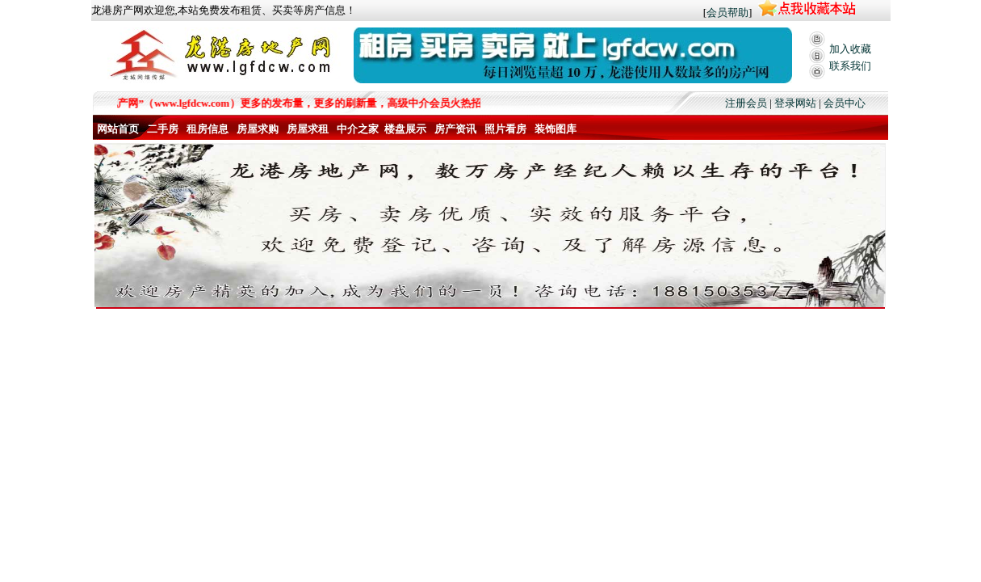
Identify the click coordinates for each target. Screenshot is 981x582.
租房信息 (207, 129)
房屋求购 (258, 129)
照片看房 (505, 129)
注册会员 (746, 103)
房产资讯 (455, 129)
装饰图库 (555, 129)
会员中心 (845, 103)
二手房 (162, 129)
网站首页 (118, 129)
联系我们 (850, 66)
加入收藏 (850, 49)
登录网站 (795, 103)
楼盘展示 (405, 129)
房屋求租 (308, 129)
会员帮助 (727, 12)
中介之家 (358, 129)
